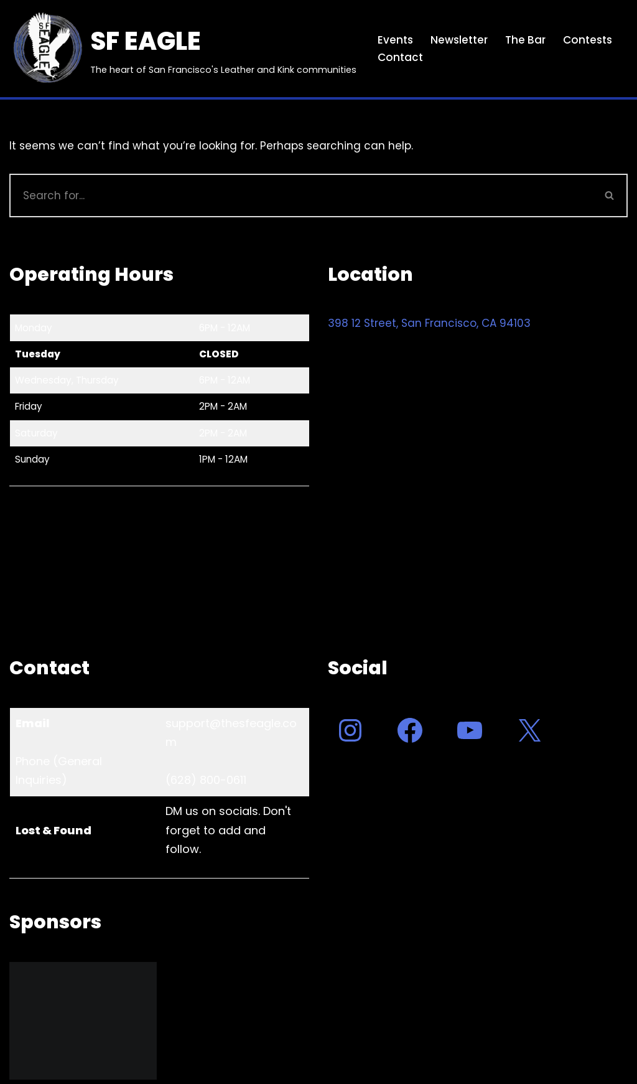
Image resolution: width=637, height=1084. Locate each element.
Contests (587, 39)
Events (395, 39)
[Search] (300, 195)
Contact (400, 57)
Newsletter (459, 39)
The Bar (525, 39)
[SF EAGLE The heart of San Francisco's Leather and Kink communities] (182, 48)
